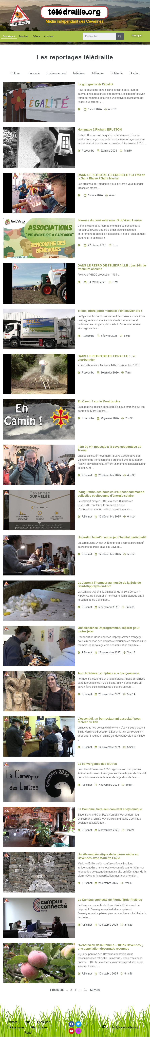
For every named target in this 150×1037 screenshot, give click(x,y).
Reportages (9, 36)
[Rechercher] (120, 36)
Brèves (36, 36)
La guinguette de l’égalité (95, 84)
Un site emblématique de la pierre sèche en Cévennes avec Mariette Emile (108, 856)
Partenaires (17, 1027)
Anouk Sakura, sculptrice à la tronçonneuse (108, 673)
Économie (33, 73)
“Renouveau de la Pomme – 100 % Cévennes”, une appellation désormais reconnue (110, 946)
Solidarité (116, 73)
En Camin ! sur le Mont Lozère (99, 401)
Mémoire (98, 73)
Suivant (95, 989)
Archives (48, 36)
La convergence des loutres (97, 763)
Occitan (134, 73)
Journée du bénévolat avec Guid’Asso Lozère (110, 220)
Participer (43, 1022)
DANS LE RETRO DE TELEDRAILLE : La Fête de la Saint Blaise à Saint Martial (111, 176)
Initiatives (79, 73)
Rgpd (28, 1032)
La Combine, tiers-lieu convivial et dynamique (110, 809)
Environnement (56, 73)
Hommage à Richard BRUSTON (100, 129)
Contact (12, 1022)
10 (85, 989)
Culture (15, 73)
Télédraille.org (74, 12)
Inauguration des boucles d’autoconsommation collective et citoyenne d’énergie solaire (111, 493)
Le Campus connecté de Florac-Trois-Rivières (110, 899)
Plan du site (39, 1027)
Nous (26, 1022)
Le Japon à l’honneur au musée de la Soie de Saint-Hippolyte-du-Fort (109, 584)
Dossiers (23, 36)
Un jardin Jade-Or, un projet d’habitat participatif (112, 537)
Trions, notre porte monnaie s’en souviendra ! (110, 311)
